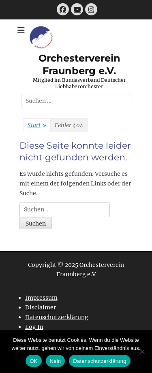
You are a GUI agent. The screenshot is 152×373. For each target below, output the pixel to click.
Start (37, 125)
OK (33, 361)
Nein (55, 361)
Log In (34, 326)
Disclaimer (40, 307)
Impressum (41, 297)
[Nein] (142, 351)
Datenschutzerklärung (56, 317)
